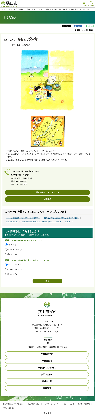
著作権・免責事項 (84, 404)
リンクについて (69, 404)
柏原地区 (74, 9)
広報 (41, 9)
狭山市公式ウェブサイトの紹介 (13, 404)
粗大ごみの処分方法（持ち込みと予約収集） (61, 218)
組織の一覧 (47, 381)
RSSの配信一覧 (8, 408)
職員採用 (47, 388)
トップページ (7, 9)
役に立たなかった (14, 254)
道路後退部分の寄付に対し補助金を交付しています (41, 221)
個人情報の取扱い (34, 404)
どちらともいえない (15, 249)
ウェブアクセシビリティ (51, 404)
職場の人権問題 (12, 221)
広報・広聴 (31, 9)
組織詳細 (47, 199)
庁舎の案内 (47, 361)
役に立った (12, 245)
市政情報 (19, 9)
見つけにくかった (14, 274)
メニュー (84, 3)
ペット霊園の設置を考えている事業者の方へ (23, 218)
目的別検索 (91, 3)
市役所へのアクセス (47, 368)
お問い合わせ (47, 374)
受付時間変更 (47, 354)
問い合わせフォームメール (47, 192)
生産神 (67, 221)
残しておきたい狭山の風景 (56, 9)
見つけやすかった (14, 264)
